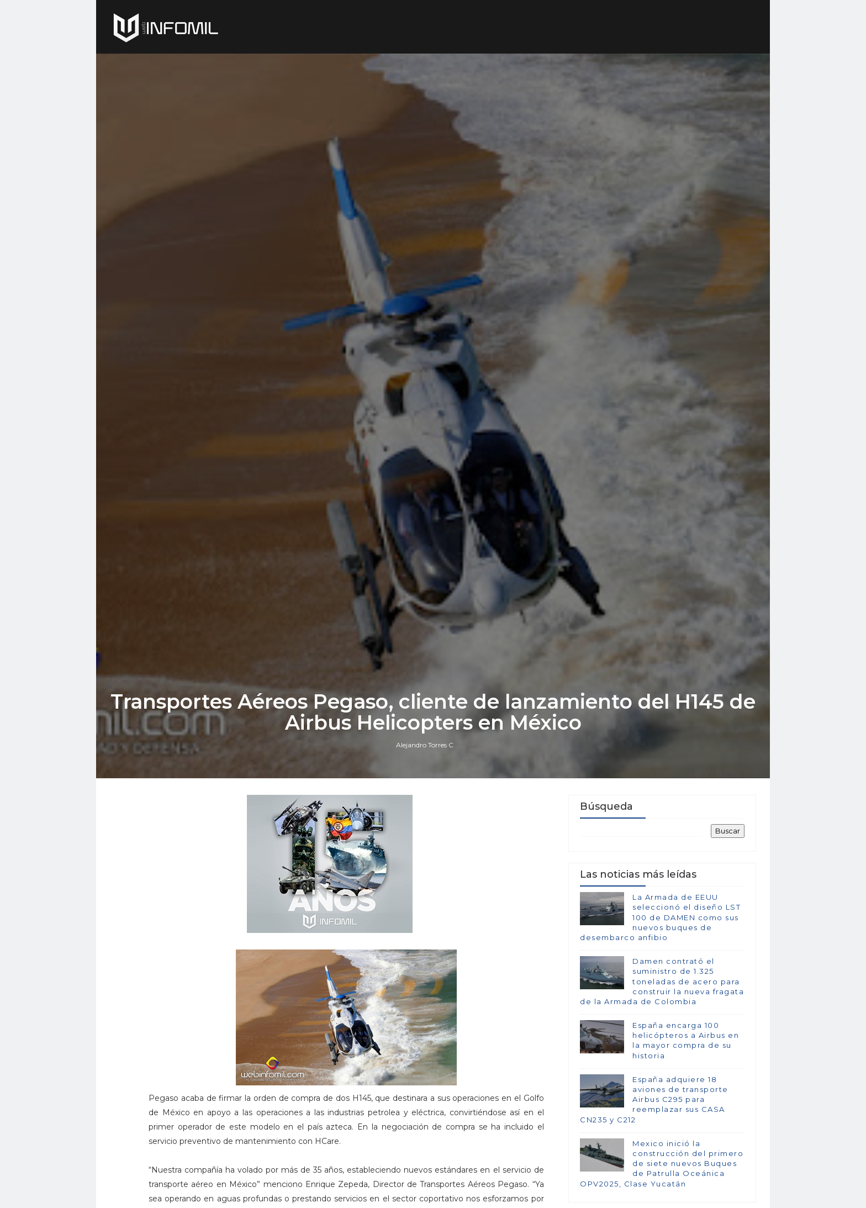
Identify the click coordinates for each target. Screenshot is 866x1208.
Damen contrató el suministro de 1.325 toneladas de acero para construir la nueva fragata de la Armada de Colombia (662, 981)
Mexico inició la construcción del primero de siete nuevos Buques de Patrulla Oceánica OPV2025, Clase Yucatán (661, 1163)
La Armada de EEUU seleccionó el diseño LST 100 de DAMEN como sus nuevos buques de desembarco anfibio (660, 917)
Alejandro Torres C (424, 745)
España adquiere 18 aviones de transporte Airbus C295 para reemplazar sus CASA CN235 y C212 (654, 1099)
